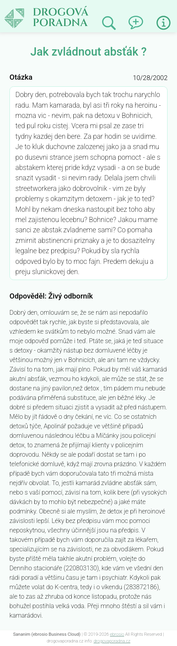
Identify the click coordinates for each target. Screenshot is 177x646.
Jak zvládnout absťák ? (48, 7)
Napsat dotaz (136, 20)
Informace (163, 22)
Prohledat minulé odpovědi (108, 23)
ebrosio (117, 634)
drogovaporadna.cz (111, 641)
